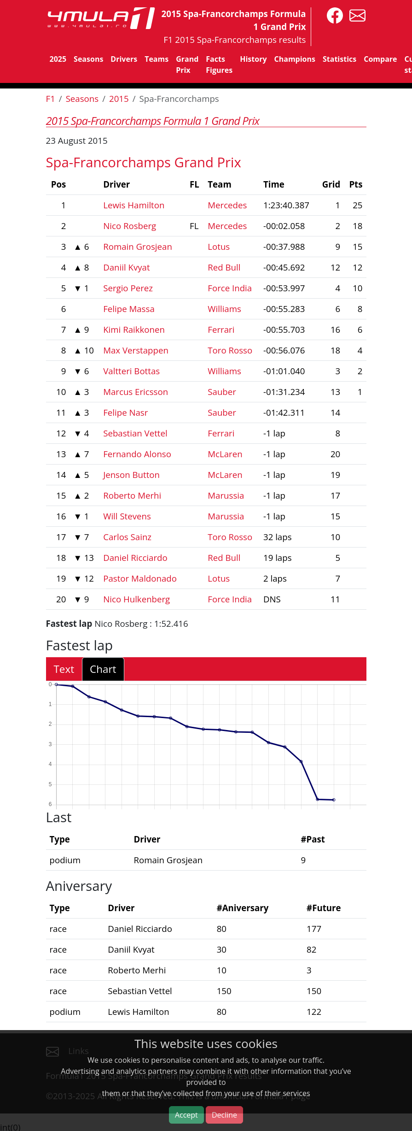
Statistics (339, 59)
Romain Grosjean (137, 246)
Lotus (219, 246)
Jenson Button (131, 474)
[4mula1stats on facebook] (332, 14)
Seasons (88, 59)
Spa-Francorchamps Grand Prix (143, 162)
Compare (380, 59)
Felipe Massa (129, 308)
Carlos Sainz (127, 536)
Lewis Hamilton (133, 205)
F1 (50, 98)
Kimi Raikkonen (134, 329)
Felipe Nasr (125, 412)
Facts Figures (219, 64)
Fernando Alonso (137, 453)
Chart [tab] (103, 669)
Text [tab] (64, 669)
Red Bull (224, 267)
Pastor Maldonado (140, 578)
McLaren (225, 453)
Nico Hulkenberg (136, 599)
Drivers (123, 59)
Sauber (222, 391)
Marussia (226, 495)
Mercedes (227, 205)
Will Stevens (127, 516)
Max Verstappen (135, 350)
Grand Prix (187, 64)
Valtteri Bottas (131, 371)
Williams (224, 308)
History (253, 59)
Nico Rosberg (129, 225)
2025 (58, 59)
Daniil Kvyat (126, 267)
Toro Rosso (230, 350)
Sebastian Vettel (135, 433)
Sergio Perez (128, 288)
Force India (230, 288)
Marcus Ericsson (135, 391)
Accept (186, 1115)
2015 (119, 98)
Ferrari (221, 329)
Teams (156, 59)
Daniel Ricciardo (135, 557)
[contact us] (355, 14)
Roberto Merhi (132, 495)
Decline (224, 1115)
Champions (294, 59)
